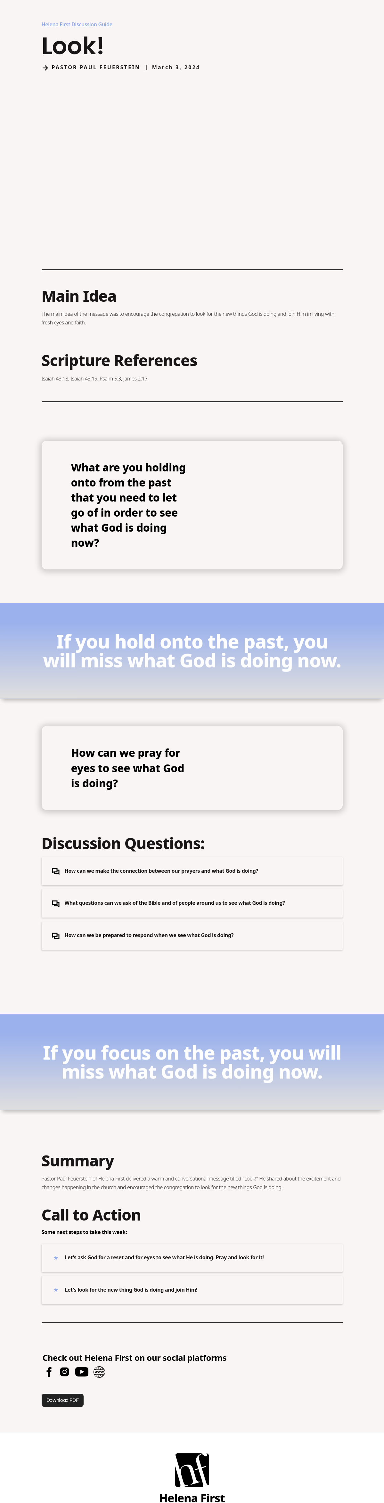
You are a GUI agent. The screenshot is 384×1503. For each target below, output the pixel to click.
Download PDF (62, 1400)
